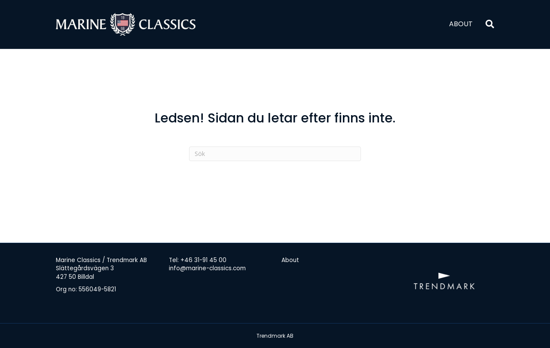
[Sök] (486, 24)
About (461, 24)
